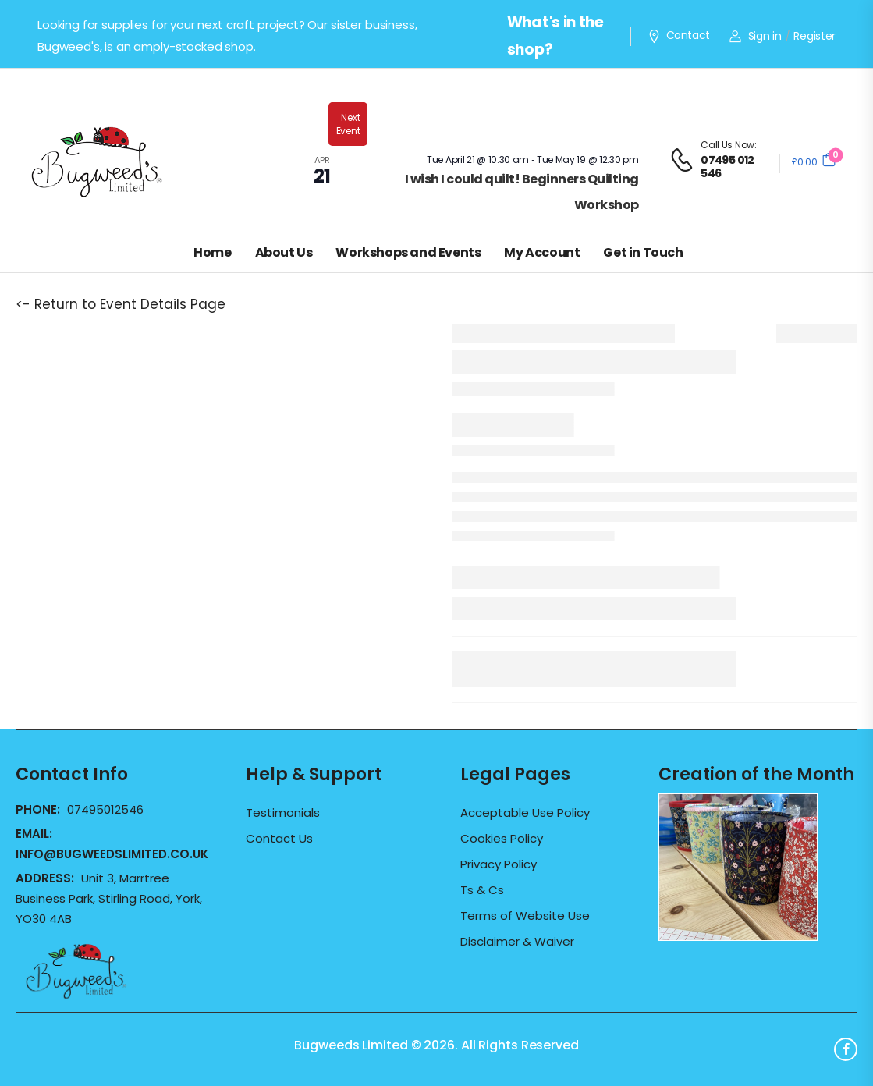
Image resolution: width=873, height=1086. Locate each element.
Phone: (39, 809)
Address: (46, 878)
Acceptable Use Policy (525, 813)
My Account (542, 252)
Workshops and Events (408, 252)
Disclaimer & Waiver (517, 942)
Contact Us (279, 839)
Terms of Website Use (525, 916)
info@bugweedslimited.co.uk (112, 854)
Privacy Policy (498, 864)
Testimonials (283, 813)
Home (212, 252)
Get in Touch (643, 252)
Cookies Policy (501, 839)
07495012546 (105, 809)
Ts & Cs (482, 890)
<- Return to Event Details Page (120, 304)
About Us (284, 252)
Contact (679, 36)
